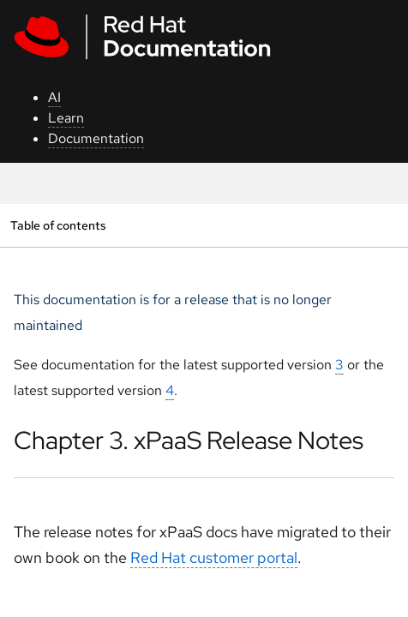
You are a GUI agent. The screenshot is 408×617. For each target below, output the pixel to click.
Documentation (96, 138)
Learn (66, 118)
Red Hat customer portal (213, 557)
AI (54, 97)
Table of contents (57, 225)
